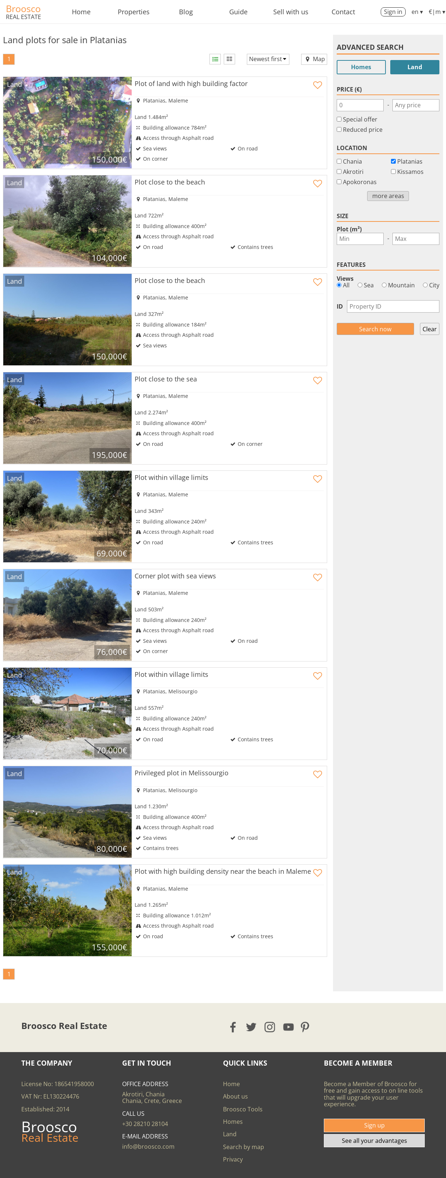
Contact (343, 11)
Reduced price (363, 130)
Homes (361, 67)
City (431, 285)
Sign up (374, 1125)
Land (414, 67)
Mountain (398, 285)
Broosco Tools (243, 1109)
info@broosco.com (148, 1146)
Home (81, 11)
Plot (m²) (349, 229)
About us (235, 1096)
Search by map (243, 1147)
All (343, 285)
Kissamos (410, 172)
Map (314, 59)
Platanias (410, 161)
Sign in (393, 12)
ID (340, 306)
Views (345, 279)
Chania (352, 161)
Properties (134, 11)
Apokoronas (360, 182)
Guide (238, 11)
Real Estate (23, 17)
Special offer (360, 119)
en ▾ (417, 11)
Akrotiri (353, 172)
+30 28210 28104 (145, 1124)
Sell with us (290, 11)
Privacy (233, 1159)
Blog (186, 11)
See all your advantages (374, 1141)
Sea (366, 285)
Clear (430, 329)
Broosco (23, 8)
